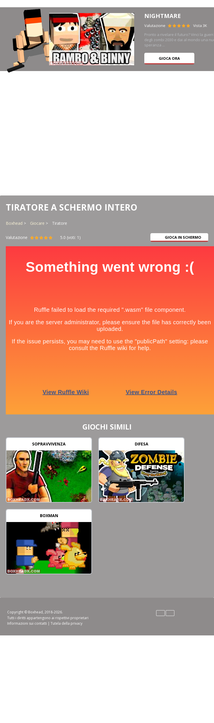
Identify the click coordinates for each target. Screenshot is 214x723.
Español (170, 613)
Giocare (37, 223)
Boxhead (14, 223)
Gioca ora (169, 58)
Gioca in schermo (179, 237)
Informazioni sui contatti (27, 623)
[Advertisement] (107, 132)
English (160, 613)
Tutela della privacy (66, 623)
